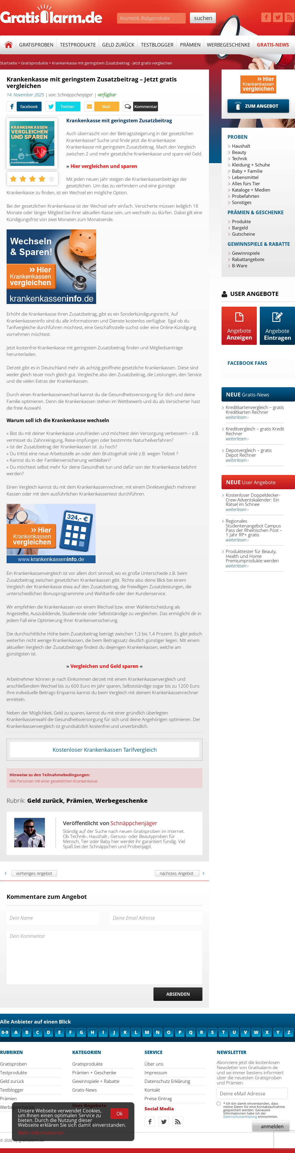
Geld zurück (118, 44)
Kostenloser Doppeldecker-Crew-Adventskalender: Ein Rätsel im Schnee (253, 502)
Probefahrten (245, 196)
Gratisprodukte (34, 63)
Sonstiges (241, 202)
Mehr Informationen (41, 1132)
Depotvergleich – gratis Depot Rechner (249, 455)
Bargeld (240, 228)
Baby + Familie (247, 171)
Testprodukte (78, 44)
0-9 (4, 1032)
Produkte (241, 221)
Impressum (156, 1072)
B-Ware (239, 265)
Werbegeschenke (228, 44)
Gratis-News (273, 44)
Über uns (154, 1064)
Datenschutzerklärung (240, 1116)
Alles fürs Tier (246, 183)
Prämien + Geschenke (94, 1072)
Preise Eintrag (158, 1098)
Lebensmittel (245, 177)
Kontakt (152, 1090)
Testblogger (157, 44)
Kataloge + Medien (251, 190)
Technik (239, 158)
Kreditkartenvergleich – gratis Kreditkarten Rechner (255, 412)
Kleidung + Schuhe (251, 165)
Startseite (8, 63)
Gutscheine (243, 234)
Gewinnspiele (246, 253)
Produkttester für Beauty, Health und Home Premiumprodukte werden (252, 558)
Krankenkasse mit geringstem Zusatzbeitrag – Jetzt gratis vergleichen (92, 82)
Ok (119, 1113)
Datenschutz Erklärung (167, 1081)
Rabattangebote (248, 259)
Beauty (239, 152)
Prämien (190, 44)
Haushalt (241, 146)
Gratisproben (36, 44)
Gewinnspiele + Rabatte (95, 1081)
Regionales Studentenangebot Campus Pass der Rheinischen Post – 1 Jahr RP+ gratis (254, 530)
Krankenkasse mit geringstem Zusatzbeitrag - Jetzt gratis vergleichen (112, 63)
